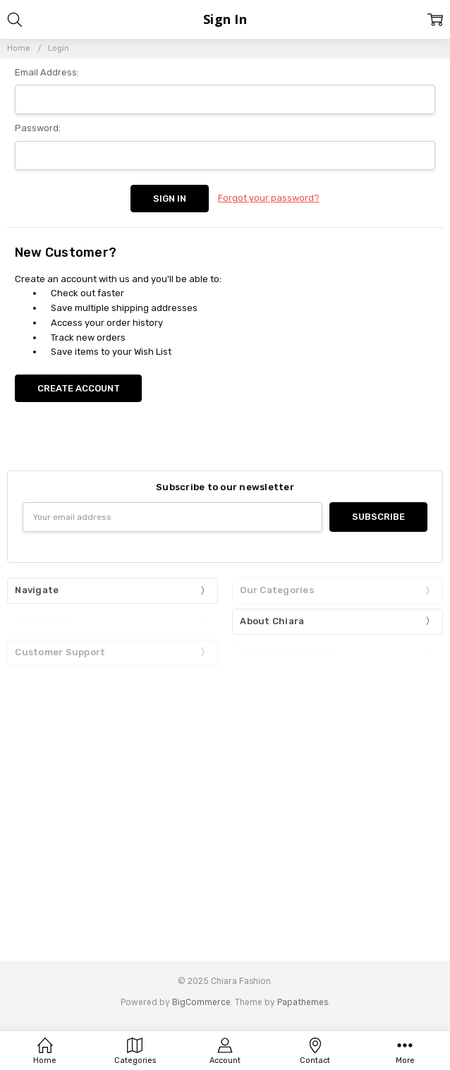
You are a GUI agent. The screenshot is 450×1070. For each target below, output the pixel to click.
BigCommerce (201, 1002)
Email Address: (47, 72)
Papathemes (302, 1002)
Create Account (78, 388)
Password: (38, 128)
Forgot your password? (269, 198)
